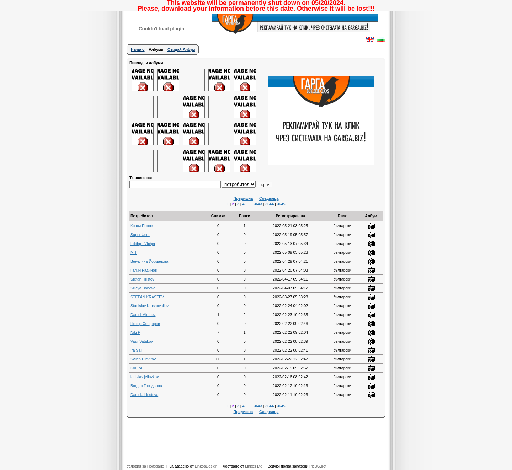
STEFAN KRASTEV (147, 297)
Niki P (135, 332)
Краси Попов (141, 226)
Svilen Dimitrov (143, 359)
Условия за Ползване (145, 466)
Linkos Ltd (253, 466)
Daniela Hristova (144, 394)
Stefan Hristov (142, 279)
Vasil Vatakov (141, 341)
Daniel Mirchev (142, 315)
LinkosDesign (206, 466)
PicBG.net (317, 466)
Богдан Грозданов (146, 386)
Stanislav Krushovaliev (149, 306)
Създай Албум (181, 49)
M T (133, 252)
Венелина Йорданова (149, 261)
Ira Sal (136, 350)
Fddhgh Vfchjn (142, 243)
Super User (140, 235)
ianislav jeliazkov (144, 377)
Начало (138, 49)
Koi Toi (136, 368)
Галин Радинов (143, 270)
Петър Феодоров (145, 323)
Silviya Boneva (142, 288)
